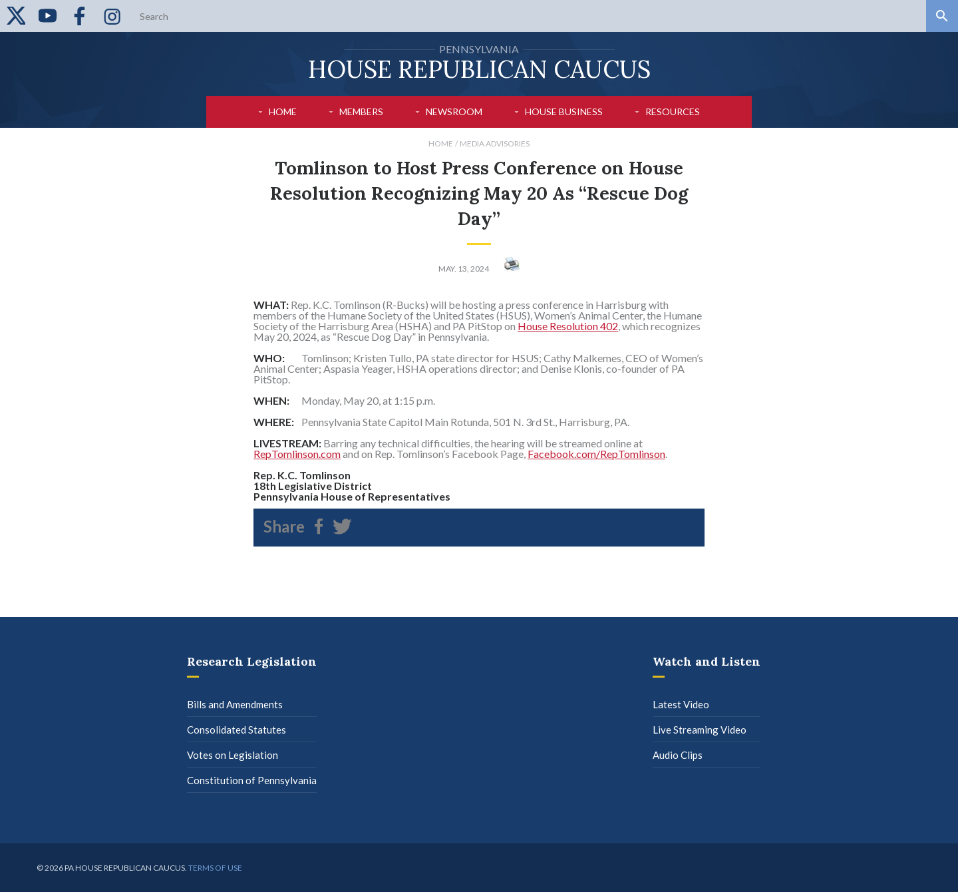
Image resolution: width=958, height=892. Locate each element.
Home (283, 111)
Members (361, 111)
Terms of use (215, 868)
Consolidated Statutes (236, 730)
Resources (672, 111)
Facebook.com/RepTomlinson (596, 453)
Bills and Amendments (235, 704)
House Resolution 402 (568, 326)
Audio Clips (678, 755)
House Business (564, 111)
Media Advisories (495, 143)
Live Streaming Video (699, 730)
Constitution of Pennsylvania (252, 780)
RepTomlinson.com (297, 453)
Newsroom (454, 111)
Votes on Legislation (232, 755)
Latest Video (681, 704)
